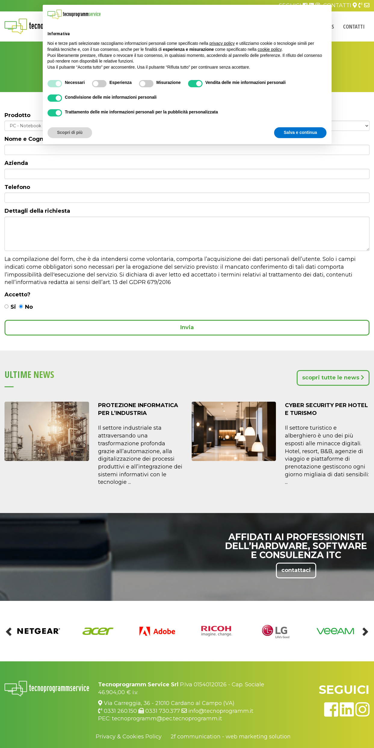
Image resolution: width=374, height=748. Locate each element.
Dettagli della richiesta (37, 211)
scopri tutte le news (333, 377)
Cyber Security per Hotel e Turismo (326, 409)
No (26, 307)
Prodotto (17, 115)
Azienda (16, 163)
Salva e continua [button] (300, 132)
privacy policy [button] (222, 43)
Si (10, 307)
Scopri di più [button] (70, 132)
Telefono (17, 187)
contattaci (296, 570)
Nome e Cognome (30, 139)
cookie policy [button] (269, 49)
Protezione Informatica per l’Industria (138, 409)
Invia (187, 327)
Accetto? (17, 294)
